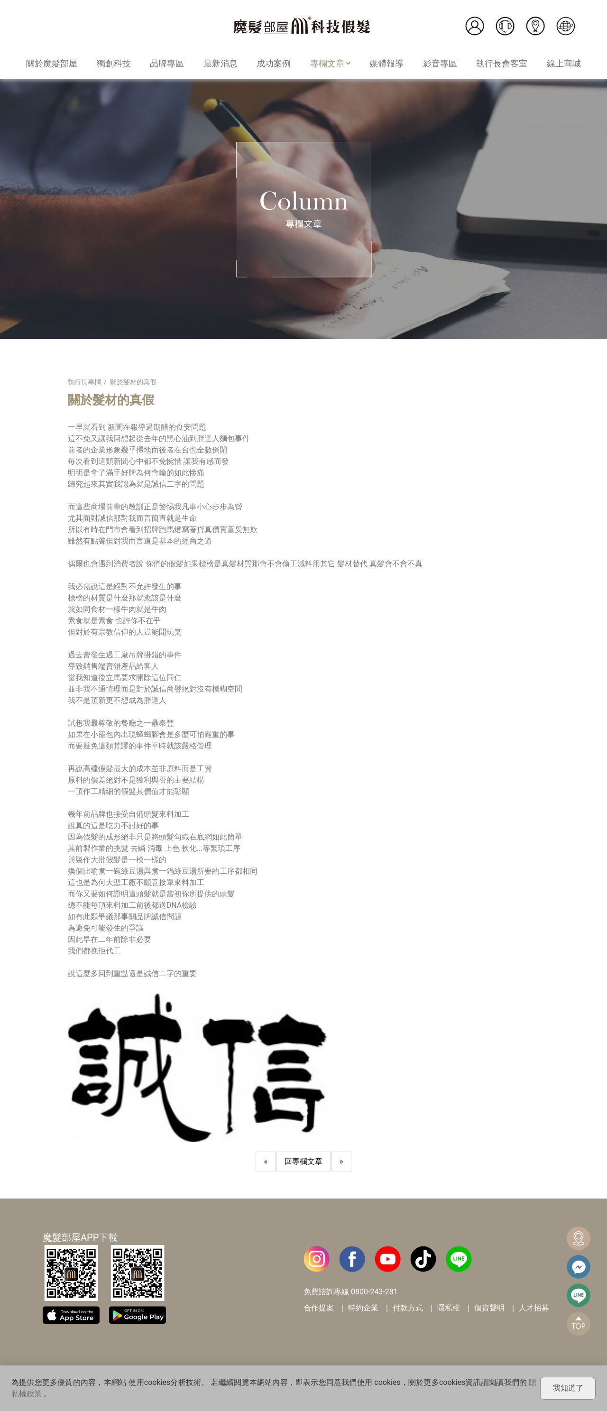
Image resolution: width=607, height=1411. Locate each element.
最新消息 (220, 63)
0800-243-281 (374, 1291)
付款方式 (408, 1307)
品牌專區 (167, 63)
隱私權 (448, 1307)
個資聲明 (489, 1307)
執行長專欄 (84, 382)
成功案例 (274, 63)
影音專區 (440, 63)
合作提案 (319, 1307)
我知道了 (568, 1388)
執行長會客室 (501, 63)
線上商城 (564, 63)
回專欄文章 (303, 1161)
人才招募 (534, 1307)
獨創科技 (114, 63)
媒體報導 (386, 63)
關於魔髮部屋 (51, 63)
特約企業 (363, 1307)
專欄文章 (330, 63)
